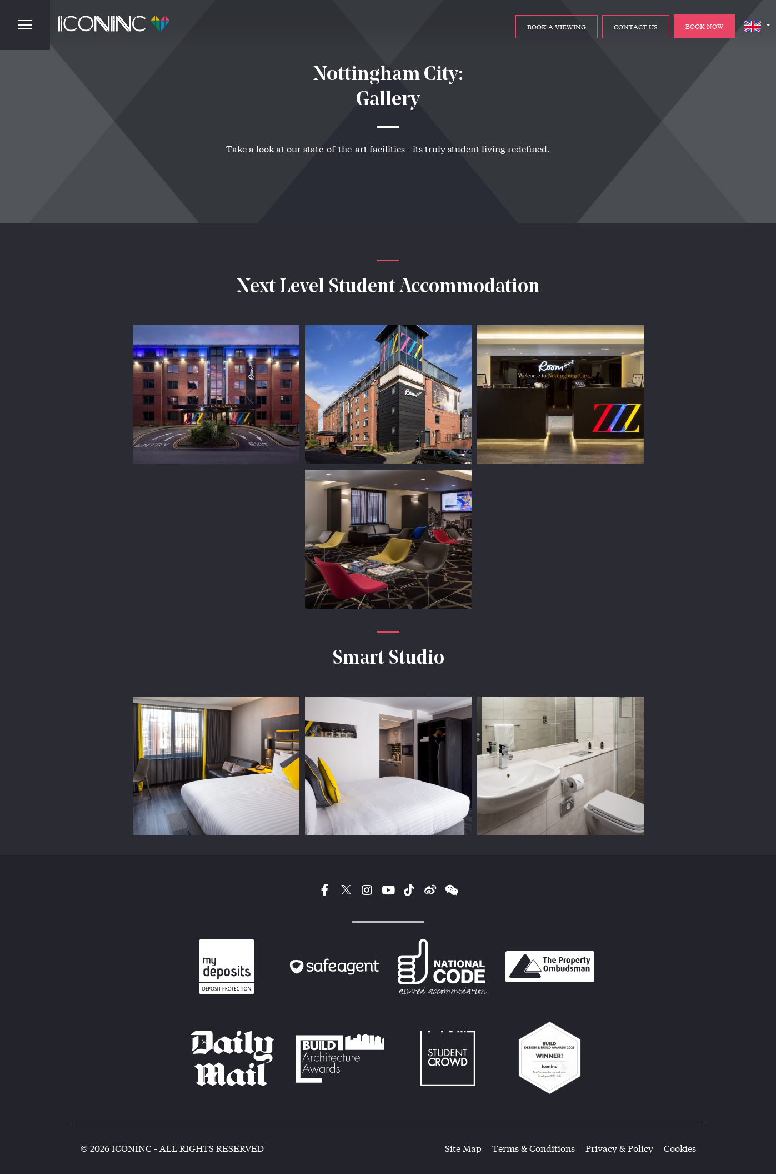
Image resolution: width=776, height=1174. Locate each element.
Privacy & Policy (619, 1148)
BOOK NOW (704, 26)
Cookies (680, 1148)
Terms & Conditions (533, 1148)
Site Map (463, 1148)
